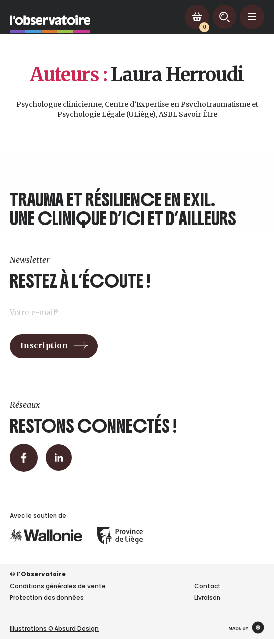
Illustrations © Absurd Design (54, 628)
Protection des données (47, 597)
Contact (207, 586)
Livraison (207, 597)
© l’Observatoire (38, 574)
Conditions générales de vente (58, 586)
